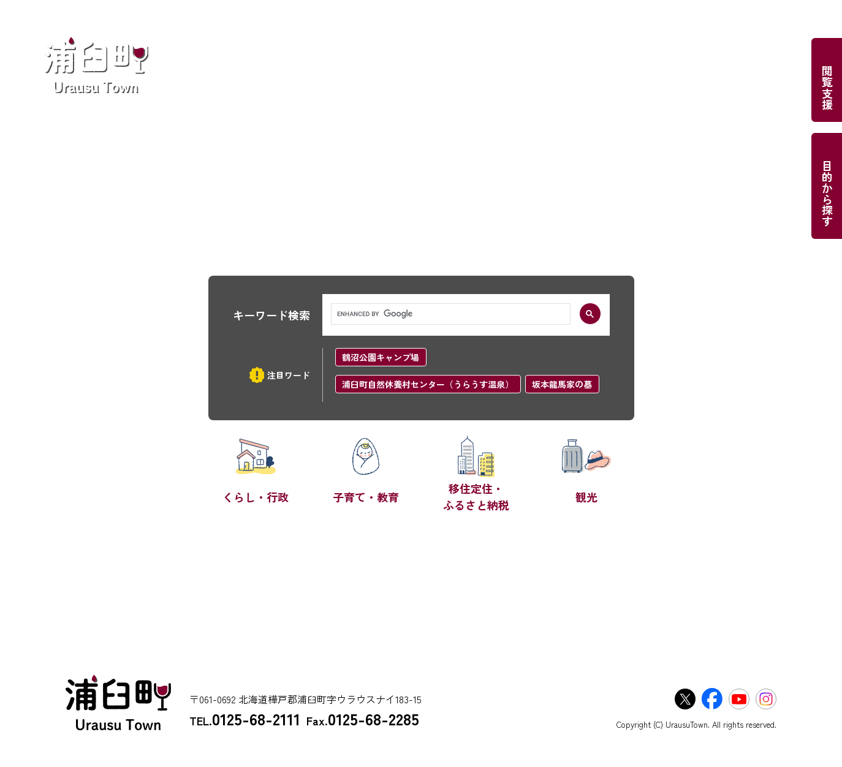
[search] (449, 314)
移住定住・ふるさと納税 (476, 496)
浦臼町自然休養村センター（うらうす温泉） (428, 384)
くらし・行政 (255, 497)
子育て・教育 (366, 497)
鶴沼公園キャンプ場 (380, 357)
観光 (586, 497)
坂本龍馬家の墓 (562, 384)
